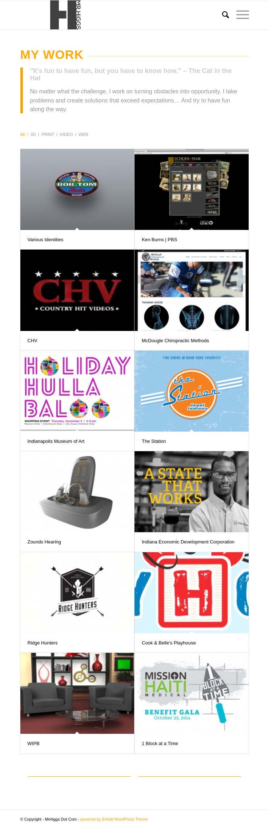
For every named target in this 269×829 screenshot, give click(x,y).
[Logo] (111, 14)
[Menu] (239, 14)
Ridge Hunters (43, 643)
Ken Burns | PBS (159, 239)
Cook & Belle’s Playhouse (169, 643)
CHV (32, 340)
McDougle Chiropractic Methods (175, 340)
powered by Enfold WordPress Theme (114, 819)
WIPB (34, 743)
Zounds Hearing (44, 542)
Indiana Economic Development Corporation (188, 542)
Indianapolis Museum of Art (56, 441)
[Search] (222, 14)
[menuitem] (222, 14)
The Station (154, 441)
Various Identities (46, 239)
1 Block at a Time (160, 743)
